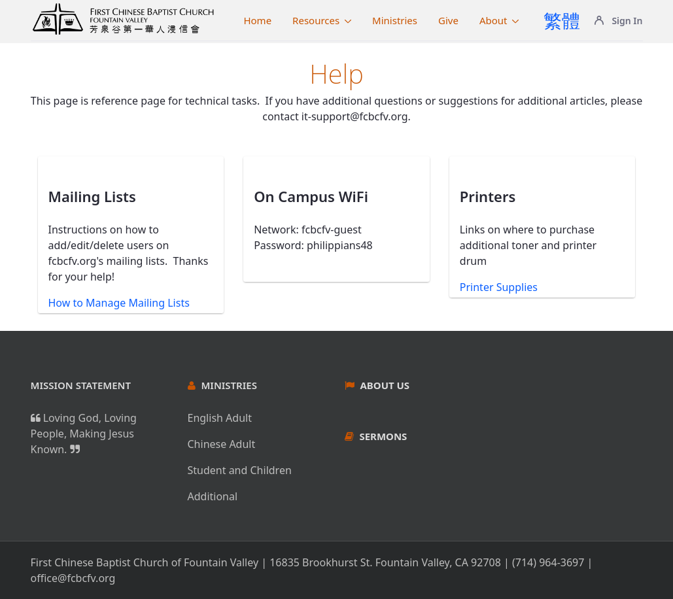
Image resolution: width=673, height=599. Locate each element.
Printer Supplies (499, 287)
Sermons (383, 436)
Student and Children (240, 470)
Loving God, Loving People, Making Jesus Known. (84, 433)
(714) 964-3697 (548, 562)
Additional (213, 496)
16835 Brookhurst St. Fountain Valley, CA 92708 (385, 562)
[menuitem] (257, 21)
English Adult (220, 418)
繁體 (562, 20)
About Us (384, 385)
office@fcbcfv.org (73, 578)
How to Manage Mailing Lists (119, 303)
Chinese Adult (222, 444)
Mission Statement (81, 385)
